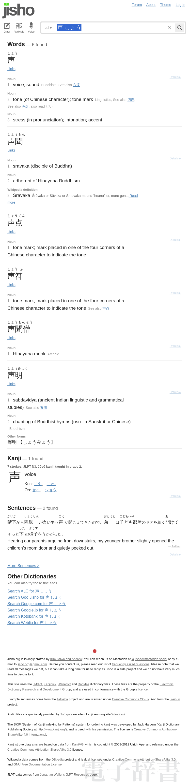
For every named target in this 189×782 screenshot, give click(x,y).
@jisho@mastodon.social (149, 659)
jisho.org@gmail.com (32, 664)
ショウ (51, 490)
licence (143, 689)
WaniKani (118, 714)
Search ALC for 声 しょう (29, 591)
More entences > (23, 566)
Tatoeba (62, 699)
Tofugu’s (66, 714)
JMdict (37, 684)
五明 (43, 408)
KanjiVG (77, 744)
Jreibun (176, 546)
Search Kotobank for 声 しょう (34, 616)
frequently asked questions (130, 664)
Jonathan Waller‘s (52, 774)
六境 (76, 85)
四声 (130, 100)
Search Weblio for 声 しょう (32, 623)
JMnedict (64, 684)
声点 (25, 106)
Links (11, 69)
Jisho (18, 11)
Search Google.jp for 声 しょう (34, 610)
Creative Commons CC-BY (130, 699)
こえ (38, 483)
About (151, 5)
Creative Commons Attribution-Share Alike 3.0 (39, 749)
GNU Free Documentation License (38, 764)
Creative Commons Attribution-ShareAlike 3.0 (143, 759)
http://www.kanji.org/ (51, 729)
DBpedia (57, 759)
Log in (180, 5)
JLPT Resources (77, 774)
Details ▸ (175, 77)
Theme (165, 5)
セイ (36, 490)
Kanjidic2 (50, 684)
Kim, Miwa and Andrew (66, 659)
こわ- (51, 483)
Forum (137, 5)
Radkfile (83, 684)
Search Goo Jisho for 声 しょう (34, 597)
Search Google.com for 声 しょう (36, 604)
